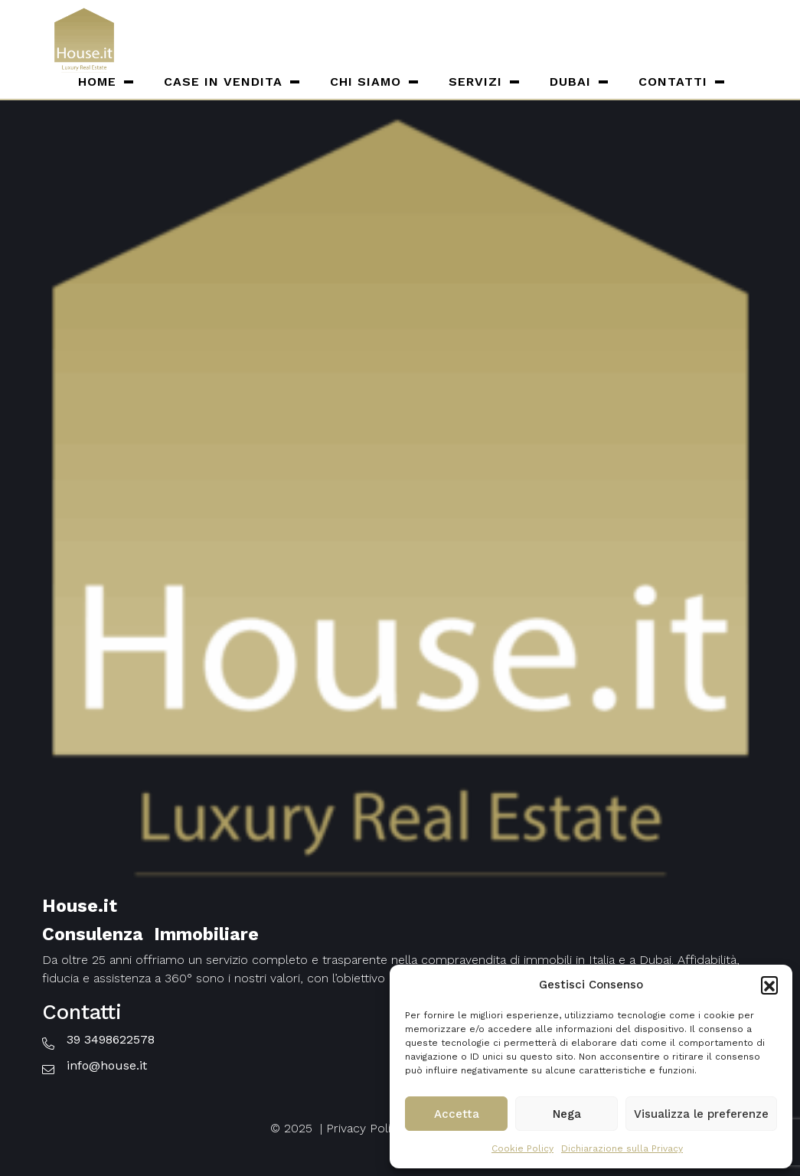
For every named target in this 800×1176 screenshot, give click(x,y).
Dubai (570, 81)
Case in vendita (223, 81)
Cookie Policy (522, 1148)
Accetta (456, 1114)
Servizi (475, 81)
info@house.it (107, 1065)
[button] (769, 984)
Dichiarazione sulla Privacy (622, 1148)
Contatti (672, 81)
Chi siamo (365, 81)
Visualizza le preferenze (701, 1114)
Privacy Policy (364, 1128)
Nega (567, 1114)
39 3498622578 (111, 1039)
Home (97, 81)
